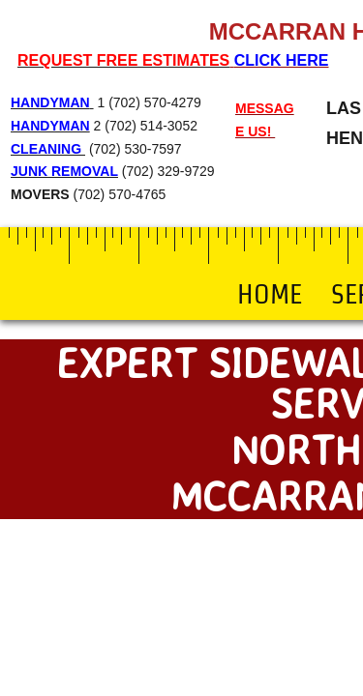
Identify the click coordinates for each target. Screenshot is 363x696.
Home (269, 293)
